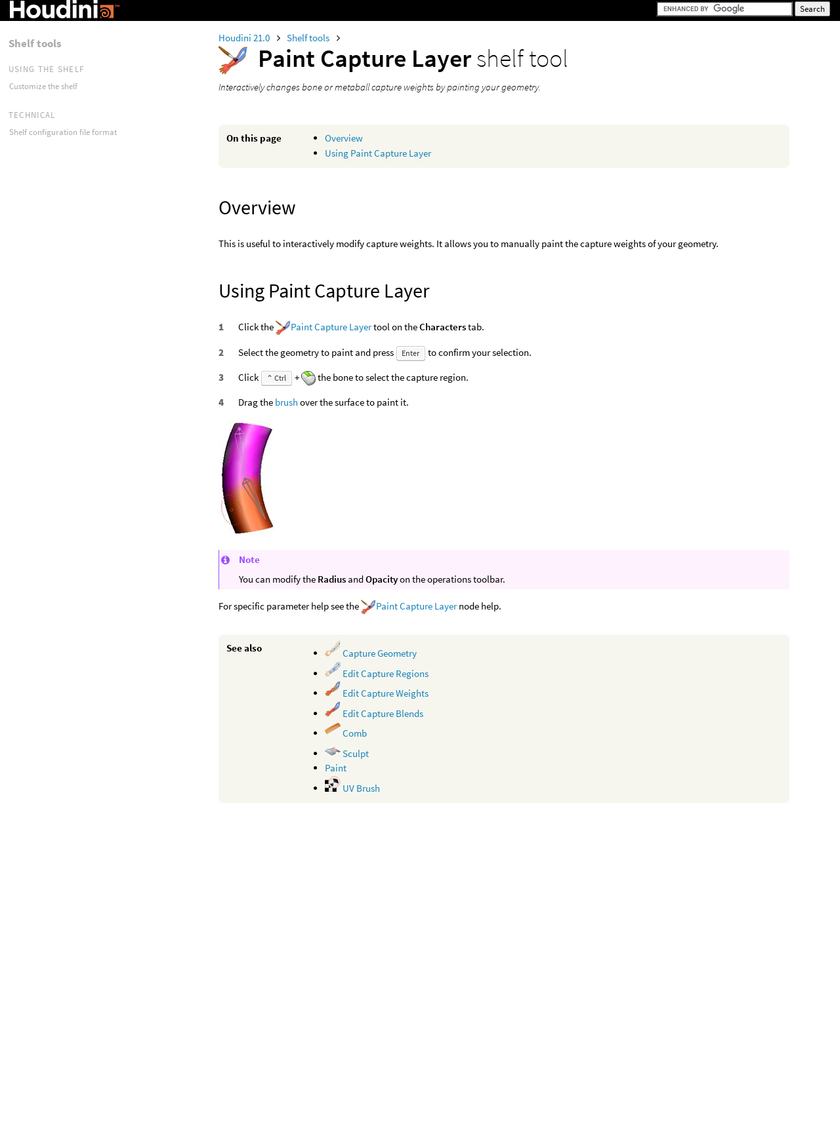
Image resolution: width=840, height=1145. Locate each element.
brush (286, 402)
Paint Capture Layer (331, 326)
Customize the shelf (43, 86)
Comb (346, 733)
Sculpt (347, 753)
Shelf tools (309, 37)
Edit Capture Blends (374, 713)
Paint (335, 768)
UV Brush (352, 788)
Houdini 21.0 (245, 37)
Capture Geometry (371, 653)
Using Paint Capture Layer (378, 153)
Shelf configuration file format (63, 132)
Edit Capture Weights (377, 693)
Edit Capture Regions (377, 673)
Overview (344, 138)
